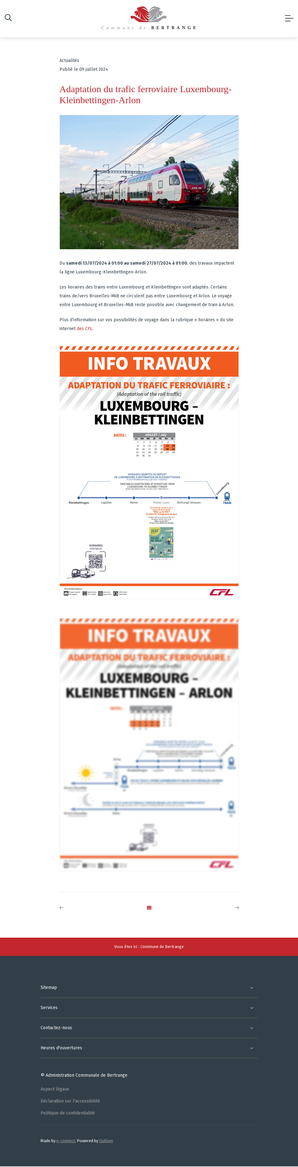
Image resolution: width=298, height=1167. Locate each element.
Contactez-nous (56, 1027)
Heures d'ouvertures (61, 1048)
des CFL (84, 328)
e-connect (65, 1140)
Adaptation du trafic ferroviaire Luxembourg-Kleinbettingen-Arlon (145, 94)
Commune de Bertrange (162, 946)
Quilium (106, 1140)
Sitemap (49, 987)
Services (49, 1007)
